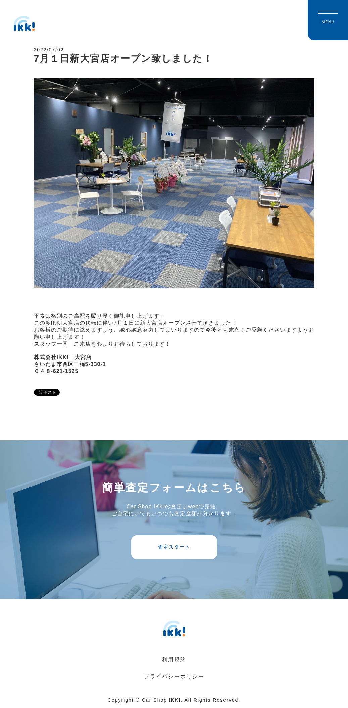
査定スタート (174, 547)
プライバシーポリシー (174, 676)
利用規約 (174, 659)
